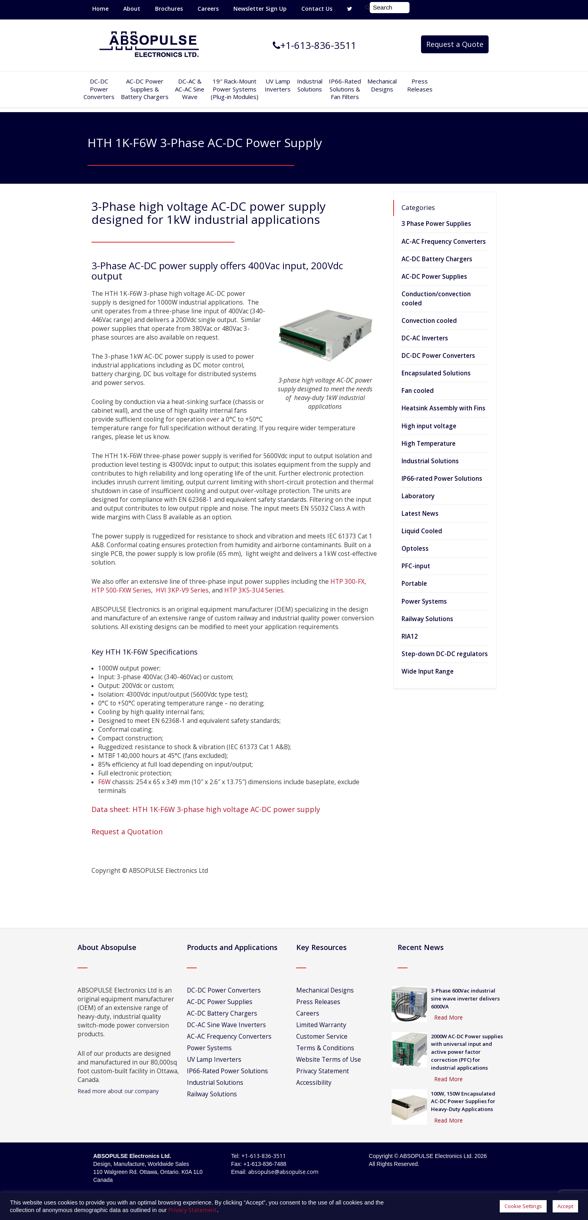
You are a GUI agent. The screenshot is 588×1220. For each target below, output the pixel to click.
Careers (208, 8)
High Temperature (429, 443)
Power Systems (424, 601)
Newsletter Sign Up (260, 8)
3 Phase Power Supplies (436, 224)
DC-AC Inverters (425, 338)
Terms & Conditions (325, 1048)
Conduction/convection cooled (436, 298)
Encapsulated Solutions (436, 373)
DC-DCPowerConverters (98, 89)
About (131, 8)
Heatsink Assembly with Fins (443, 408)
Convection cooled (429, 321)
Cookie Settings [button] (523, 1206)
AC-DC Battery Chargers (437, 259)
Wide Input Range (428, 671)
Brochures (169, 8)
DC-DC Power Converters (438, 356)
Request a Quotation (127, 831)
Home (100, 8)
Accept (565, 1206)
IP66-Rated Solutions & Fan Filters (345, 89)
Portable (414, 583)
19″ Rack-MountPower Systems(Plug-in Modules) (234, 89)
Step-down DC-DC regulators (445, 654)
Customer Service (321, 1036)
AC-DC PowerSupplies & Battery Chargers (145, 89)
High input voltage (429, 426)
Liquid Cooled (422, 531)
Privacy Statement (322, 1071)
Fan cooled (418, 391)
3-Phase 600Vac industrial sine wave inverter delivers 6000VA (465, 998)
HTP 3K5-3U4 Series (253, 590)
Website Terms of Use (328, 1059)
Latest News (420, 513)
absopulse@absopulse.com (283, 1171)
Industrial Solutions (430, 461)
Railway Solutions (427, 619)
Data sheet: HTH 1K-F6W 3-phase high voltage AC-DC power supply (205, 809)
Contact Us (316, 8)
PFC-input (416, 566)
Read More (448, 1017)
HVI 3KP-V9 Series (181, 590)
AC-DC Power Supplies (434, 276)
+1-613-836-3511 (263, 1156)
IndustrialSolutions (309, 85)
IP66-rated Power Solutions (442, 478)
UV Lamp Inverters (278, 85)
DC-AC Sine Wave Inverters (226, 1025)
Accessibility (314, 1082)
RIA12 (410, 636)
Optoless (415, 548)
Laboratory (418, 496)
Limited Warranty (321, 1025)
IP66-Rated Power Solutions (227, 1071)
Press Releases (420, 85)
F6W (104, 782)
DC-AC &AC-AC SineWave (189, 89)
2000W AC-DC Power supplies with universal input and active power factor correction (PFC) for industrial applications (467, 1052)
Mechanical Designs (382, 85)
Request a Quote (454, 44)
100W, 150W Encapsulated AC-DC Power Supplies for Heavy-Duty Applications (463, 1101)
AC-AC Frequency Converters (444, 241)
